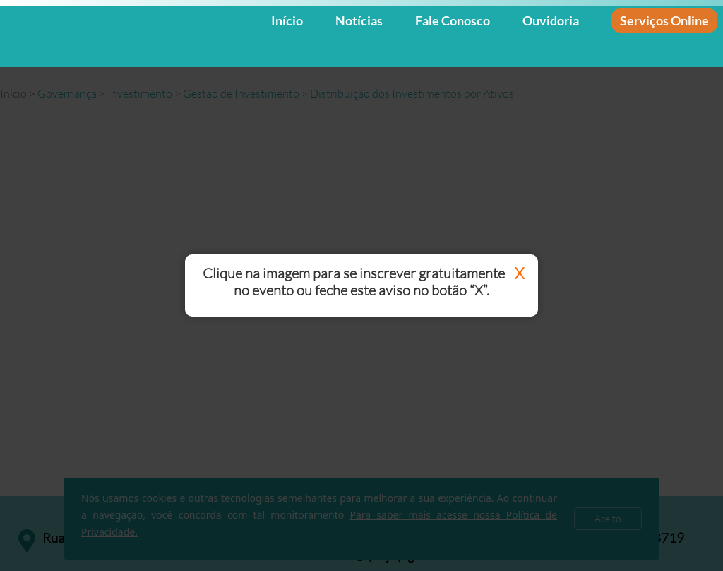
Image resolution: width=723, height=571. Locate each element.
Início (287, 20)
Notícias (359, 20)
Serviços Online (664, 20)
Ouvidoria (550, 20)
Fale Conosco (452, 20)
